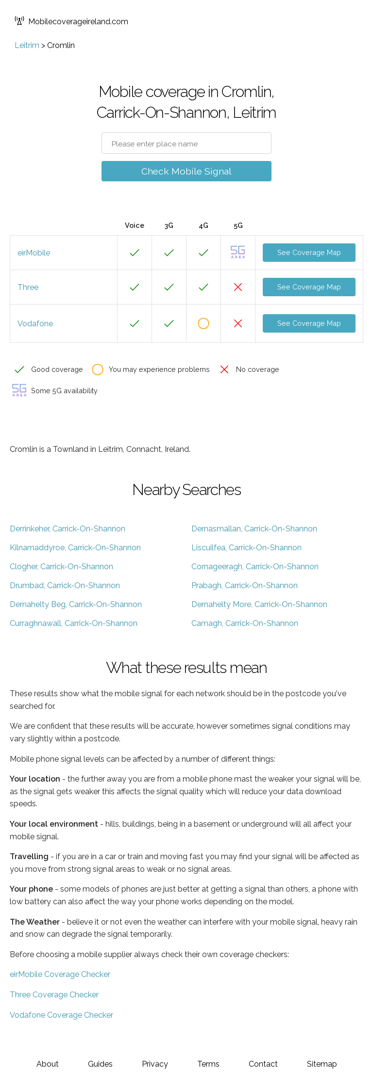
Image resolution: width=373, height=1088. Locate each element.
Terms (208, 1064)
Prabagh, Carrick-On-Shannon (244, 585)
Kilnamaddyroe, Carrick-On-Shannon (75, 547)
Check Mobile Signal (186, 171)
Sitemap (322, 1064)
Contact (263, 1064)
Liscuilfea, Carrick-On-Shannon (246, 547)
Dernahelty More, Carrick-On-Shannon (259, 604)
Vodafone (35, 323)
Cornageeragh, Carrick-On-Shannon (255, 566)
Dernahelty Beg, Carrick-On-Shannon (76, 604)
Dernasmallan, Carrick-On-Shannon (254, 528)
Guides (100, 1064)
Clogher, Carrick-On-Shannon (61, 566)
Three (27, 287)
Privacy (155, 1064)
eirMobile (33, 252)
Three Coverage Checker (54, 994)
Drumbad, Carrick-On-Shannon (65, 585)
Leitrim (27, 45)
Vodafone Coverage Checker (61, 1015)
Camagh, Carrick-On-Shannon (244, 623)
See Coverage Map (309, 252)
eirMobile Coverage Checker (60, 974)
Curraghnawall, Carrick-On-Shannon (73, 623)
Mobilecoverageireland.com (71, 21)
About (47, 1064)
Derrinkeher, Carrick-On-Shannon (67, 528)
